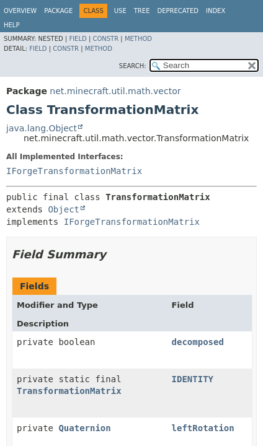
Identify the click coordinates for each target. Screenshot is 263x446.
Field (77, 38)
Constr (105, 38)
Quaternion (84, 428)
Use (120, 10)
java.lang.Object (41, 128)
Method (138, 38)
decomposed (198, 342)
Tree (142, 10)
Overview (20, 10)
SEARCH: (132, 66)
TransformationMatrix (69, 391)
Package (58, 10)
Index (215, 10)
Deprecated (177, 10)
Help (11, 25)
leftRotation (203, 428)
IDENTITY (192, 379)
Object (63, 209)
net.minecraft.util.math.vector (115, 91)
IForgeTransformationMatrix (74, 171)
